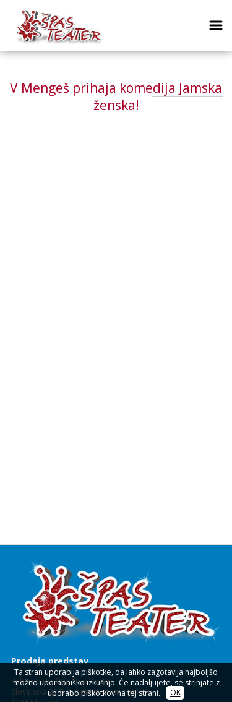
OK (175, 693)
